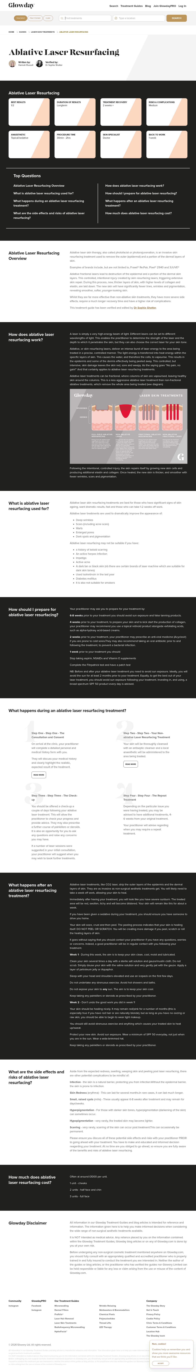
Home (11, 32)
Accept (161, 1363)
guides (22, 32)
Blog (148, 6)
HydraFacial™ (61, 1331)
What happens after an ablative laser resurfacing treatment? (139, 203)
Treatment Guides (132, 6)
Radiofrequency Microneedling (70, 1327)
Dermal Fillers (61, 1310)
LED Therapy (105, 1327)
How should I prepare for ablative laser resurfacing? (141, 193)
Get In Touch (152, 1310)
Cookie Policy (153, 1318)
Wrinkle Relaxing (107, 1306)
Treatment (20, 18)
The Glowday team (155, 1336)
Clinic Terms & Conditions (159, 1323)
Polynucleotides (107, 1318)
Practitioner (35, 18)
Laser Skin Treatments (43, 32)
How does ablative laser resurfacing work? (134, 186)
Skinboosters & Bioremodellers (114, 1310)
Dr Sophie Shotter (145, 307)
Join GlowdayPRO (164, 6)
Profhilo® (59, 1314)
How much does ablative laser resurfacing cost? (138, 213)
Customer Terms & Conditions (161, 1327)
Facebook (36, 1306)
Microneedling (62, 1306)
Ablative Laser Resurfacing (73, 32)
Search (113, 6)
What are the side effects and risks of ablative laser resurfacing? (49, 215)
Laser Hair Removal (64, 1318)
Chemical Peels (107, 1314)
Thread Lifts (105, 1323)
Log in (182, 6)
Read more (39, 775)
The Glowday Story (155, 1306)
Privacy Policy (153, 1314)
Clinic (48, 18)
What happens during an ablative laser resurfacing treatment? (48, 203)
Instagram (14, 1306)
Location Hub (152, 1331)
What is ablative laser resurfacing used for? (43, 193)
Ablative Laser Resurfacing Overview (38, 186)
